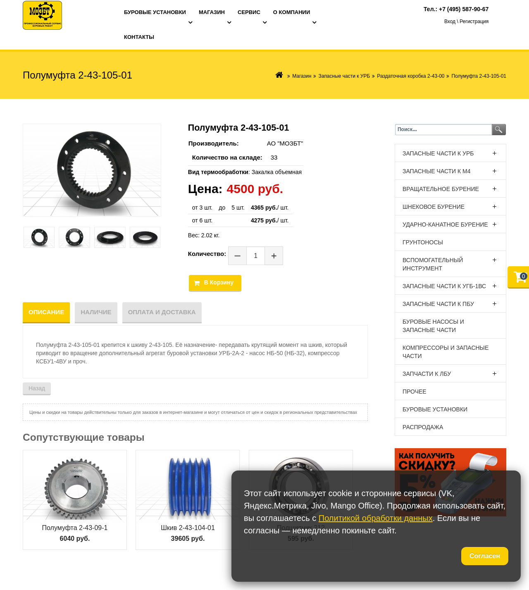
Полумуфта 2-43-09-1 (75, 527)
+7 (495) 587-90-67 (463, 9)
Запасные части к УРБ (344, 76)
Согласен (484, 555)
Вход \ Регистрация (466, 21)
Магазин (301, 76)
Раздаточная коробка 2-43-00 (410, 76)
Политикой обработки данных (376, 518)
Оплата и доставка (162, 311)
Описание (46, 311)
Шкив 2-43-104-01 (188, 527)
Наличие (96, 311)
